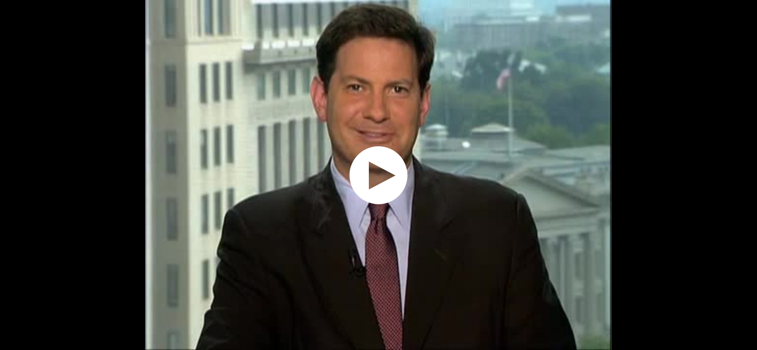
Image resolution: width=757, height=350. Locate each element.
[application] (378, 175)
